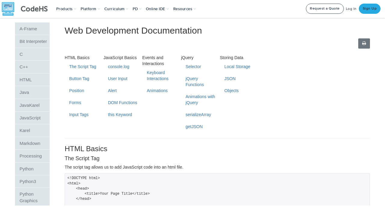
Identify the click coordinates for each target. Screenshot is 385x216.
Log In (351, 9)
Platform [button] (90, 9)
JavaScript (30, 117)
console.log (118, 66)
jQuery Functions (195, 81)
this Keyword (120, 114)
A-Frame (28, 28)
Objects (231, 90)
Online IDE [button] (157, 9)
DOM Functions (122, 102)
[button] (66, 9)
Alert (112, 90)
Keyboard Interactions (157, 75)
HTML (26, 79)
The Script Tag (82, 66)
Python (27, 168)
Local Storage (237, 66)
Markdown (30, 143)
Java (24, 92)
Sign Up (370, 8)
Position (76, 90)
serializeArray (198, 114)
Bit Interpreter (33, 41)
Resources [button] (184, 9)
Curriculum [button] (116, 9)
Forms (75, 102)
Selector (193, 66)
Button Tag (79, 78)
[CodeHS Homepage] (27, 9)
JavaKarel (30, 105)
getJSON (194, 126)
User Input (118, 78)
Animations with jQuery (200, 99)
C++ (24, 66)
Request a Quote (325, 8)
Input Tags (78, 114)
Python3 (28, 181)
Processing (31, 155)
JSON (230, 78)
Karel (25, 130)
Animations (157, 90)
